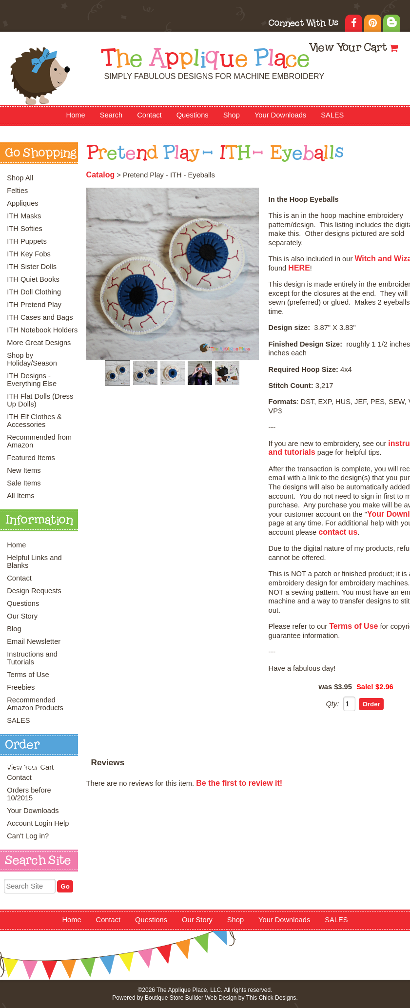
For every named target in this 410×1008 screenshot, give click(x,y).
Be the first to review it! (239, 783)
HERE (299, 268)
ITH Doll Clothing (34, 292)
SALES (332, 115)
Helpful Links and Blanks (34, 561)
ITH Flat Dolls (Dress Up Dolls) (40, 400)
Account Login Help (38, 823)
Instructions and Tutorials (32, 658)
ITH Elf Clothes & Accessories (34, 420)
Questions (192, 115)
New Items (23, 470)
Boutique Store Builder (174, 997)
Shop (231, 115)
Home (75, 115)
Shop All (20, 178)
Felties (17, 190)
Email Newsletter (33, 641)
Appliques (22, 203)
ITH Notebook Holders (42, 330)
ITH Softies (24, 229)
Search (111, 115)
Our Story (22, 616)
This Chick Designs (271, 997)
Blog (14, 629)
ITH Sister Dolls (32, 267)
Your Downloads (280, 115)
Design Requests (34, 591)
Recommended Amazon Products (35, 704)
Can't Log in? (28, 836)
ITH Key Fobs (29, 254)
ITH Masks (24, 216)
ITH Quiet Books (33, 279)
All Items (20, 496)
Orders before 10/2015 (29, 794)
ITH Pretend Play (34, 305)
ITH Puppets (26, 241)
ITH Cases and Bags (40, 317)
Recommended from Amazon (39, 441)
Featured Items (31, 458)
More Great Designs (39, 343)
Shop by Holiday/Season (32, 359)
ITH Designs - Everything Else (32, 380)
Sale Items (23, 483)
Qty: (332, 704)
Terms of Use (28, 674)
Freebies (21, 687)
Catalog (100, 175)
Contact (149, 115)
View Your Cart (348, 48)
